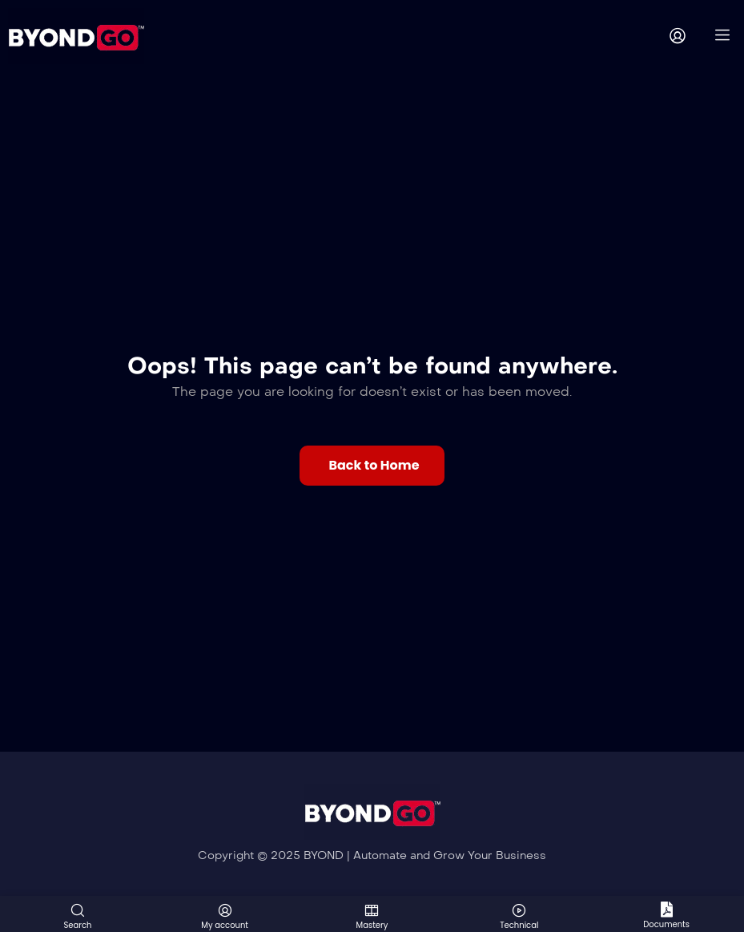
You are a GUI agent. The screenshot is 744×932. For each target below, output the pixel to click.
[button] (372, 466)
